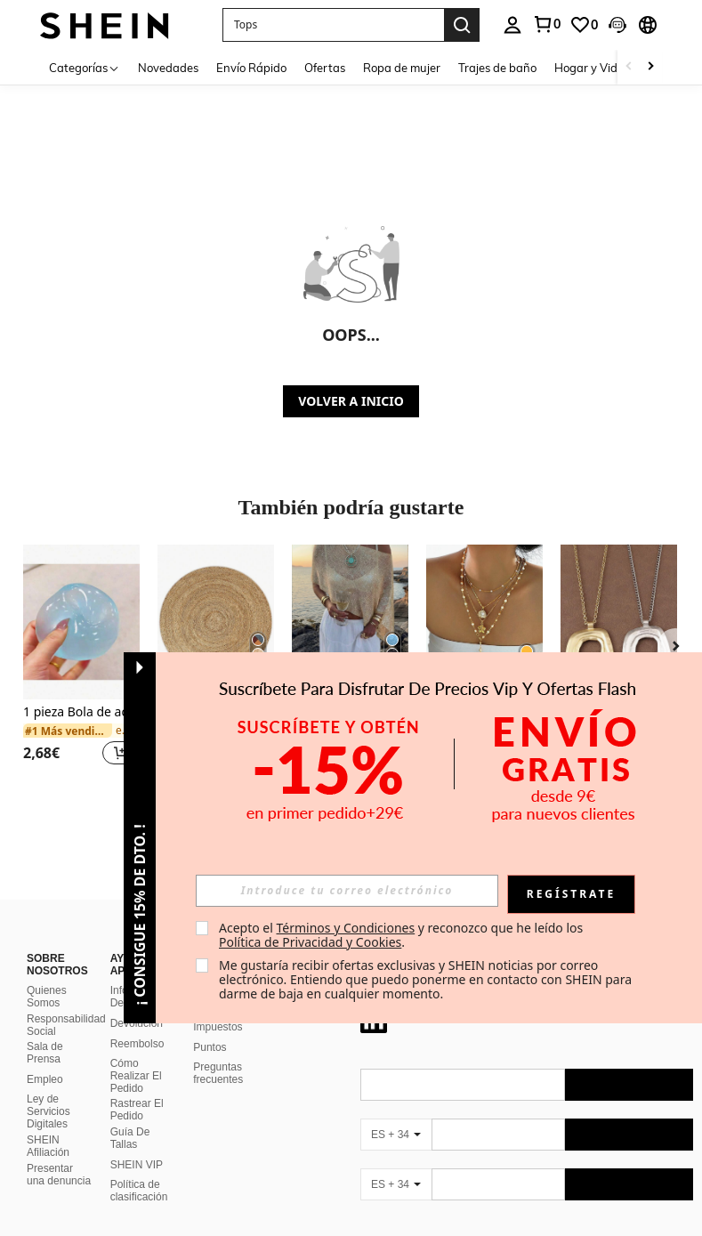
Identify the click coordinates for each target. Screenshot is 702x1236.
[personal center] (512, 25)
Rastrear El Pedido (137, 1088)
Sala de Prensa (45, 1031)
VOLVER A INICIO (350, 400)
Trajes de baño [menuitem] (497, 68)
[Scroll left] (629, 67)
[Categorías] (84, 67)
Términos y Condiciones (345, 927)
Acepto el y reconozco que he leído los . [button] (402, 934)
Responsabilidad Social (66, 1003)
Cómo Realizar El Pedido (136, 1054)
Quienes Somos (47, 975)
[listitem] (81, 666)
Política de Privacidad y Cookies (310, 941)
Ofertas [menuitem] (324, 68)
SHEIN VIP (136, 1143)
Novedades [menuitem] (168, 68)
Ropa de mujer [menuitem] (401, 68)
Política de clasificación (139, 1169)
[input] (347, 891)
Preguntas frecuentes (218, 1051)
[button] (333, 25)
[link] (546, 24)
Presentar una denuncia (59, 1153)
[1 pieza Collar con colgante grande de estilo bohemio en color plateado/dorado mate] (619, 622)
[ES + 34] (396, 1113)
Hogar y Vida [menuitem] (589, 68)
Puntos (209, 1026)
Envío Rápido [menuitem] (251, 68)
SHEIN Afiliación (48, 1124)
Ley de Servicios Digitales (48, 1090)
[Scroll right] (650, 67)
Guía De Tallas (130, 1116)
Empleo (45, 1058)
